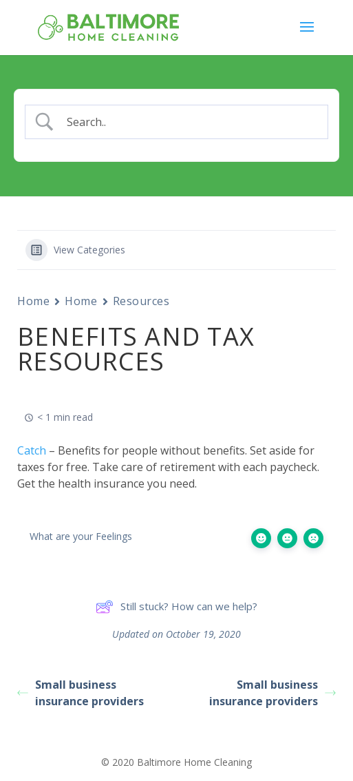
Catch (31, 450)
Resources (141, 301)
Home (33, 301)
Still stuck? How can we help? (176, 607)
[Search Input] (188, 121)
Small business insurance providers (80, 693)
